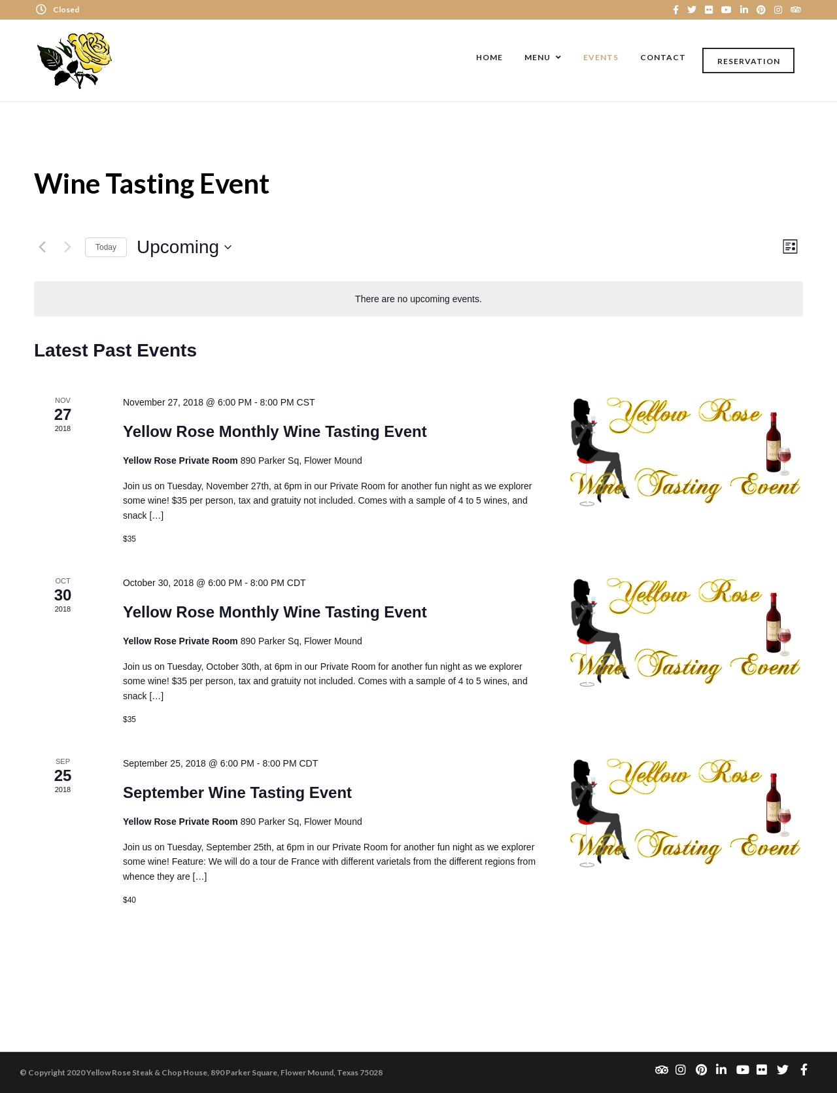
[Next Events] (67, 247)
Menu (537, 57)
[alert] (418, 299)
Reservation (748, 61)
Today (105, 247)
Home (489, 57)
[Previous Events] (42, 247)
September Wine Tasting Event (237, 792)
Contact (663, 57)
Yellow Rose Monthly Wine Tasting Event (275, 431)
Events (601, 57)
